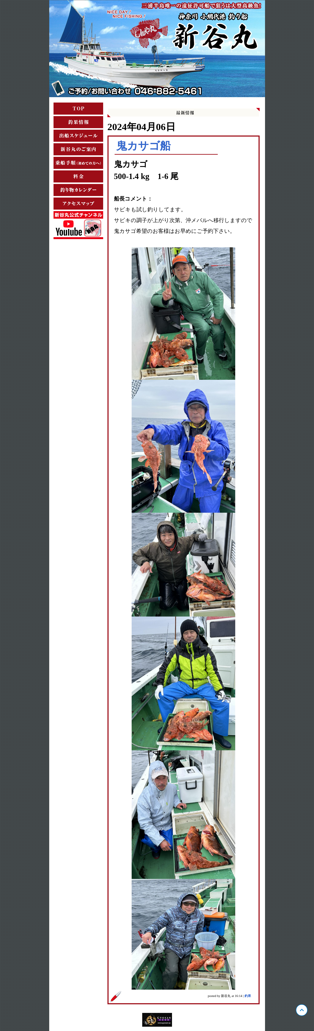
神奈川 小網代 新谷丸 (157, 48)
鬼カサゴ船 (143, 146)
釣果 (248, 996)
